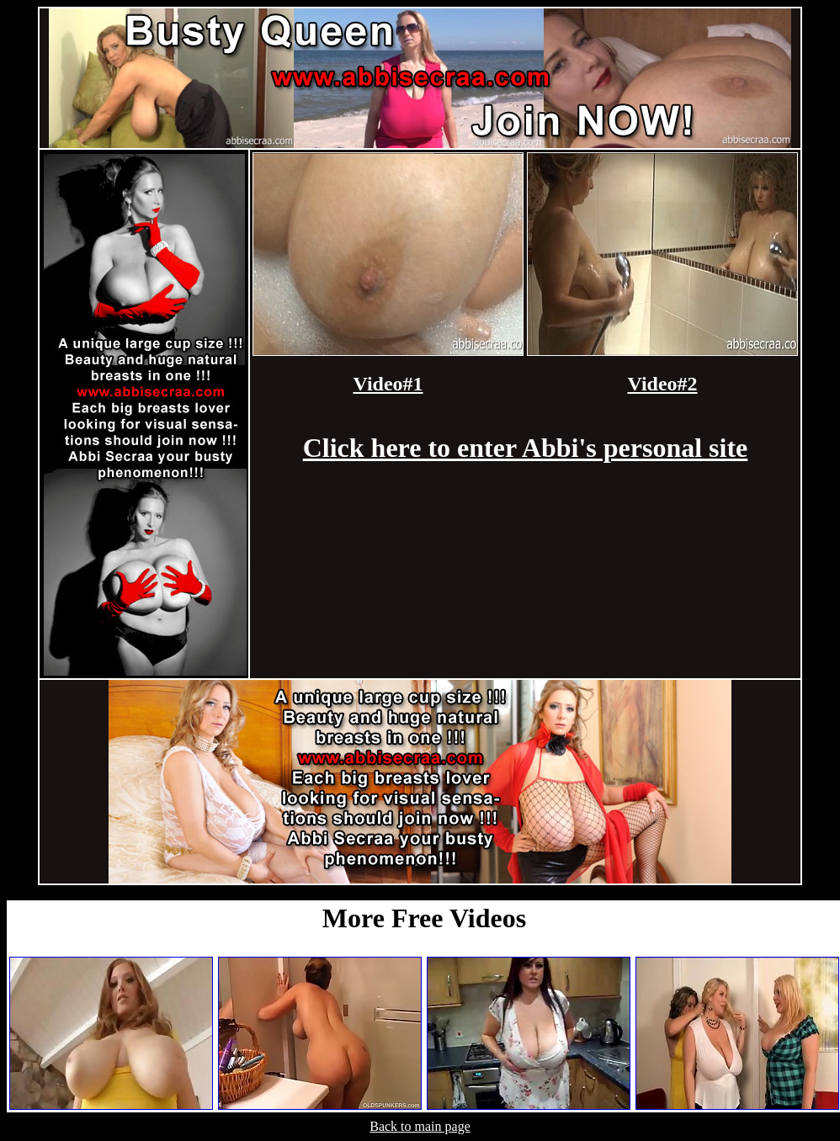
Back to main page (420, 1126)
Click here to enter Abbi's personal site (525, 448)
